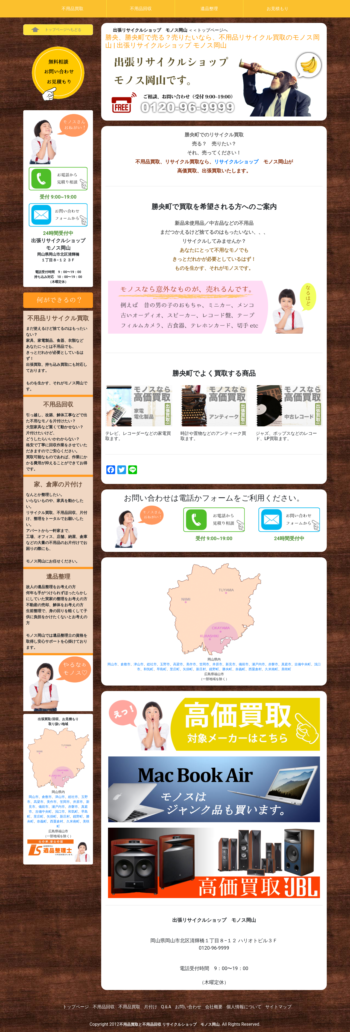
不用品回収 (141, 8)
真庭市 (286, 664)
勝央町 (227, 669)
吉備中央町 (43, 811)
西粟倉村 (56, 821)
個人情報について (243, 1006)
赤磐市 (73, 807)
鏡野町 (78, 816)
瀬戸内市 (58, 807)
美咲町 (286, 669)
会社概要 (214, 1006)
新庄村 (65, 816)
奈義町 (42, 821)
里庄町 (38, 816)
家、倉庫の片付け (58, 484)
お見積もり (277, 8)
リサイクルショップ (236, 161)
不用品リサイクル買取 (58, 318)
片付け (150, 1006)
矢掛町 (52, 816)
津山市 (60, 797)
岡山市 (34, 797)
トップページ (76, 1006)
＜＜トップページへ (170, 30)
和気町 (73, 811)
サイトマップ (278, 1006)
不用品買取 (72, 8)
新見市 (230, 664)
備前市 (43, 807)
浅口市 (60, 811)
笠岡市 (65, 802)
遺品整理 (209, 8)
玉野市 (165, 664)
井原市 (78, 802)
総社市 (73, 797)
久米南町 (73, 821)
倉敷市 (47, 797)
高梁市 (38, 802)
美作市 (52, 802)
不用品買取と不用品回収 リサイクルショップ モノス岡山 (169, 1024)
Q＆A (166, 1006)
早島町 (162, 669)
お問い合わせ (188, 1006)
